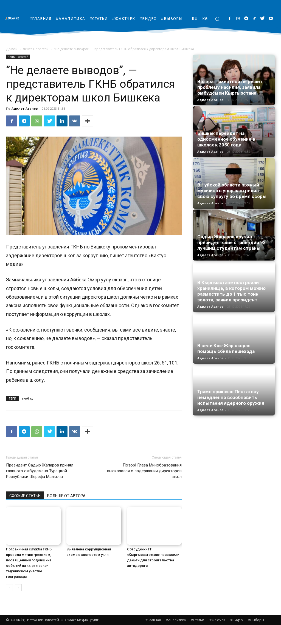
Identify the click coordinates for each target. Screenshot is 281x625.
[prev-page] (9, 587)
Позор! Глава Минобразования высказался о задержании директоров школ (144, 471)
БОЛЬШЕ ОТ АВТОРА (66, 496)
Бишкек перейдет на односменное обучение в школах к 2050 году (226, 139)
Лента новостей (36, 49)
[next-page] (18, 587)
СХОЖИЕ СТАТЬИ (25, 496)
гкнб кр (27, 398)
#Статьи (197, 620)
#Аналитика (176, 620)
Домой (12, 49)
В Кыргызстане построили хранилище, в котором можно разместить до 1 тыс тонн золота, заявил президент (231, 291)
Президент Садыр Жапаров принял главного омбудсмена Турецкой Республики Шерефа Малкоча (39, 471)
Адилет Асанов (25, 108)
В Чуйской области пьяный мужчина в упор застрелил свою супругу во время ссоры (231, 190)
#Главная (153, 620)
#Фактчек (217, 620)
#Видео (236, 620)
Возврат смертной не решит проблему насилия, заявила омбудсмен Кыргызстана (230, 87)
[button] (217, 19)
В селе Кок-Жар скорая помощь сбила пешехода (226, 348)
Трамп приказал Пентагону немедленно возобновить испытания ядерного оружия (230, 397)
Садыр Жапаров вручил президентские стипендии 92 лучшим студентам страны (231, 242)
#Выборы (256, 620)
